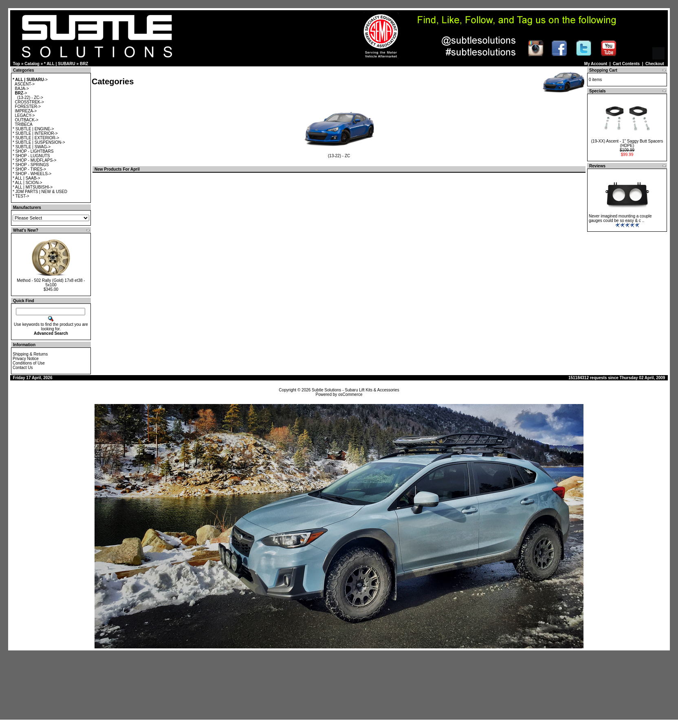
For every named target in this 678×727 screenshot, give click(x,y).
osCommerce (350, 394)
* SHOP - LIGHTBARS (33, 151)
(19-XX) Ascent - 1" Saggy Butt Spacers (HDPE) (627, 143)
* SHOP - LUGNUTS (31, 156)
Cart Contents (626, 63)
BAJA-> (22, 88)
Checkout (654, 63)
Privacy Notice (26, 358)
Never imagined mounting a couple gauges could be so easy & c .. (620, 218)
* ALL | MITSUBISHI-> (33, 187)
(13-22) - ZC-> (30, 97)
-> (30, 79)
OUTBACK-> (27, 120)
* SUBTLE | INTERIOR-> (35, 133)
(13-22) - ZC (339, 154)
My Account (595, 63)
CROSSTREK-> (29, 102)
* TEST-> (21, 196)
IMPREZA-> (26, 111)
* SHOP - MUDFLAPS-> (34, 160)
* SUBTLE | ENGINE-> (33, 129)
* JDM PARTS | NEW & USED (40, 191)
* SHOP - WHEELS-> (32, 173)
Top (16, 63)
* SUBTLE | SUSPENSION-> (39, 142)
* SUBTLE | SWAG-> (32, 147)
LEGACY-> (25, 115)
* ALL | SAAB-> (26, 178)
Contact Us (23, 367)
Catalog (32, 63)
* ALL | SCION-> (27, 182)
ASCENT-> (25, 84)
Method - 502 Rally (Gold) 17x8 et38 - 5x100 (51, 282)
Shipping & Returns (30, 354)
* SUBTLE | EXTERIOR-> (36, 138)
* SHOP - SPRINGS (31, 165)
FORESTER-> (28, 106)
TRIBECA (23, 124)
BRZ (84, 63)
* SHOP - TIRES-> (29, 169)
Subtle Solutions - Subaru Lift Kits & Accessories (355, 390)
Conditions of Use (29, 363)
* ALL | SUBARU (59, 63)
